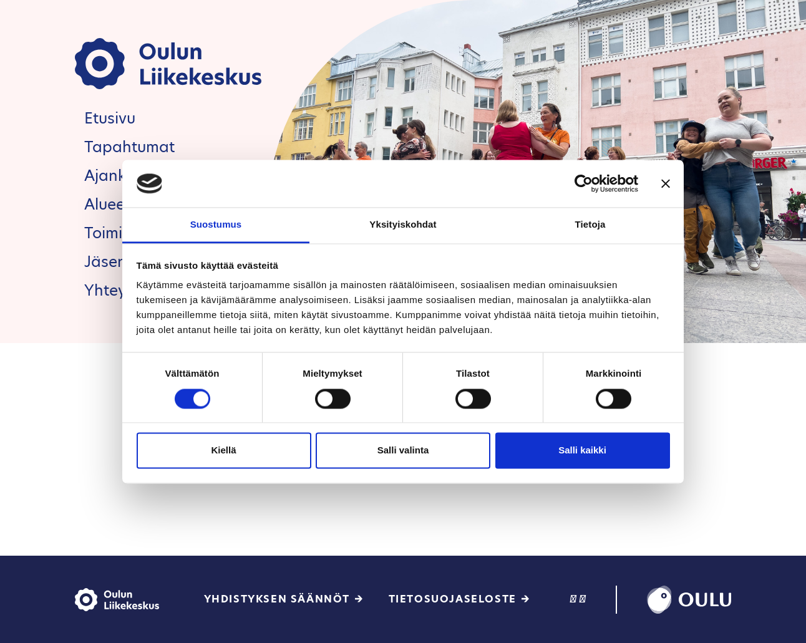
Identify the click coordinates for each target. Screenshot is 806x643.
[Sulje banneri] (665, 183)
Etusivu (109, 118)
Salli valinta (403, 450)
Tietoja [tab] (590, 225)
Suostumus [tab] (216, 225)
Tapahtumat (129, 147)
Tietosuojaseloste (453, 599)
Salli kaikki (582, 450)
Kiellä (223, 450)
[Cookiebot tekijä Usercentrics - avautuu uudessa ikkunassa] (583, 183)
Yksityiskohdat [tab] (402, 225)
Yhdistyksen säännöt (277, 599)
